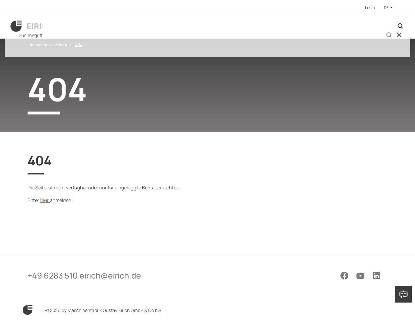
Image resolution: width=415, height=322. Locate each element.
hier (46, 228)
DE (386, 7)
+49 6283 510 (53, 286)
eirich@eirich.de (123, 286)
